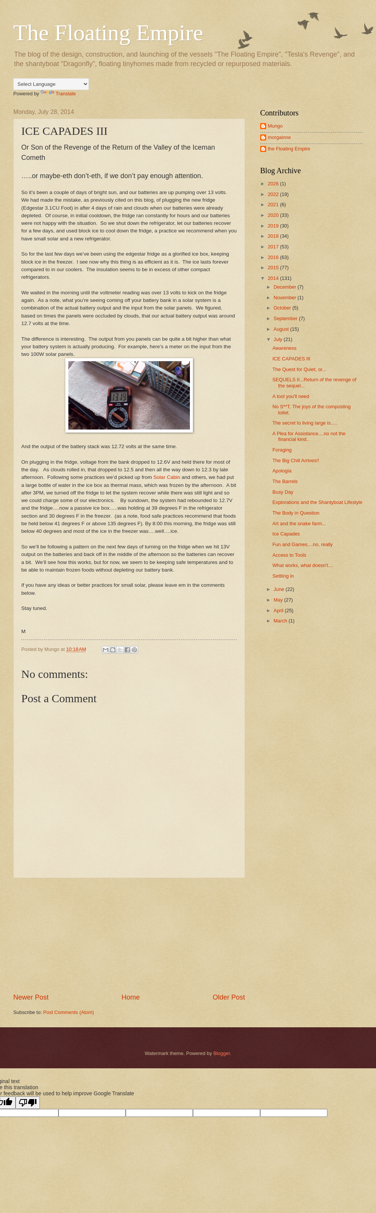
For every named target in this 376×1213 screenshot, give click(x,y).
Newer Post (31, 997)
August (281, 329)
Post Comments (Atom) (68, 1012)
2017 (274, 247)
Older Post (229, 997)
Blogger (221, 1053)
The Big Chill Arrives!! (295, 460)
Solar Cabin (166, 477)
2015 (274, 267)
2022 (274, 194)
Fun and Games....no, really (302, 544)
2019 (274, 226)
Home (131, 997)
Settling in (283, 576)
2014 (274, 278)
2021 (274, 204)
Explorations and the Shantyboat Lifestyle (317, 502)
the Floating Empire (289, 149)
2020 (274, 215)
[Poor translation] (28, 1102)
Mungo (275, 126)
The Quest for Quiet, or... (299, 369)
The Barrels (285, 481)
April (278, 610)
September (286, 318)
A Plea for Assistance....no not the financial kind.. (309, 436)
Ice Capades (286, 534)
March (280, 621)
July (278, 339)
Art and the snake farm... (299, 523)
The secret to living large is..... (304, 423)
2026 (274, 183)
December (285, 287)
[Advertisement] (129, 935)
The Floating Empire (108, 32)
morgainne (279, 137)
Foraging (282, 450)
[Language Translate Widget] (51, 84)
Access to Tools (289, 555)
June (279, 589)
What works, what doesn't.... (302, 565)
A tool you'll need (290, 396)
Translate (58, 93)
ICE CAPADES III (291, 359)
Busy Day (282, 492)
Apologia (281, 471)
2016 (274, 257)
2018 (274, 236)
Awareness (284, 348)
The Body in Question (295, 513)
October (282, 308)
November (285, 297)
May (278, 600)
